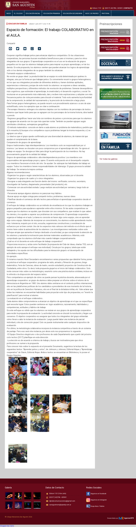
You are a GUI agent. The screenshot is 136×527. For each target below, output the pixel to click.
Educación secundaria (72, 13)
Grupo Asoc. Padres (95, 506)
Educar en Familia (17, 24)
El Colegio (18, 13)
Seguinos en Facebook (96, 494)
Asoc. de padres (92, 13)
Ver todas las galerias (108, 159)
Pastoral (106, 13)
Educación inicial (33, 13)
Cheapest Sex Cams (7, 526)
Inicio (9, 13)
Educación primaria (51, 13)
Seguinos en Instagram (96, 500)
